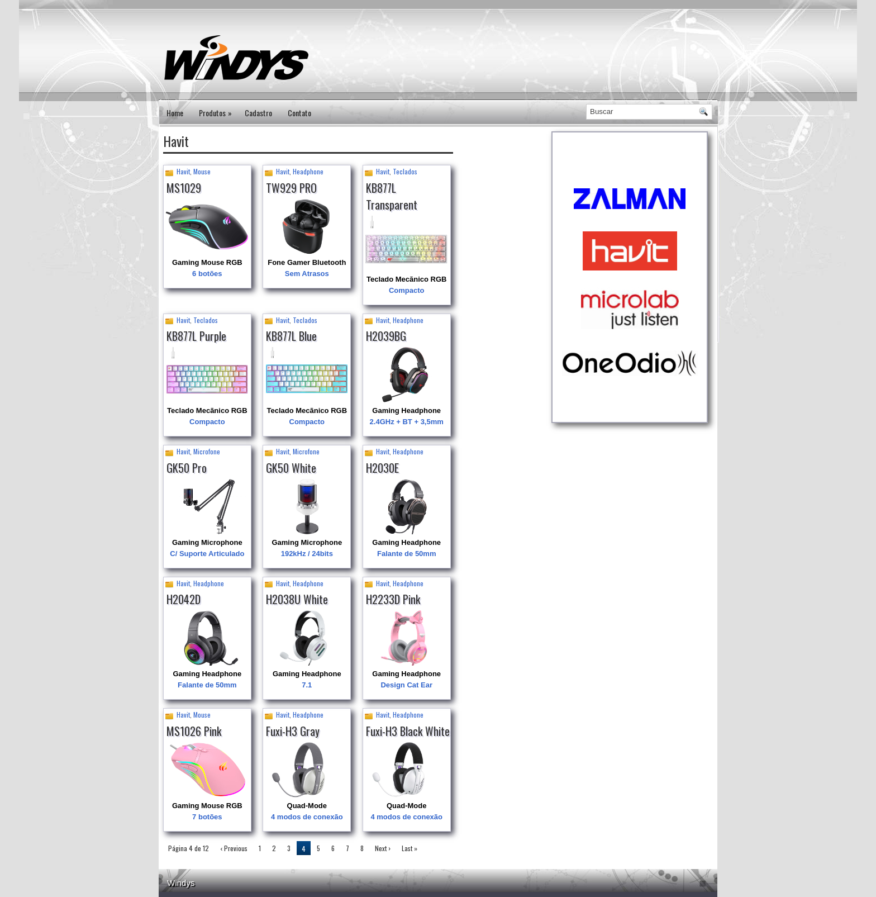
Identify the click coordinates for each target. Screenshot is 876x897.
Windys (180, 882)
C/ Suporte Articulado (207, 553)
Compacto (407, 290)
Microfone (206, 451)
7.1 (307, 685)
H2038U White (297, 599)
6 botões (207, 273)
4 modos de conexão (307, 817)
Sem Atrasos (307, 273)
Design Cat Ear (406, 685)
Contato (299, 112)
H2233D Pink (393, 599)
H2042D (183, 599)
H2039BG (386, 336)
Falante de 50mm (406, 553)
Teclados (405, 171)
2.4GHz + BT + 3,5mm (407, 421)
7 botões (207, 817)
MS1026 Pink (193, 731)
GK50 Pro (186, 467)
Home (174, 112)
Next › (383, 848)
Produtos (218, 109)
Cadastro (258, 112)
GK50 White (291, 467)
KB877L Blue (291, 336)
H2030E (382, 467)
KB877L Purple (196, 336)
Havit (183, 171)
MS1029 (183, 187)
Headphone (308, 171)
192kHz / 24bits (307, 553)
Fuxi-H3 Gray (293, 731)
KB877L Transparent (391, 196)
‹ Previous (233, 848)
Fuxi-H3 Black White (408, 731)
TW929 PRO (291, 187)
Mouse (202, 171)
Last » (409, 848)
